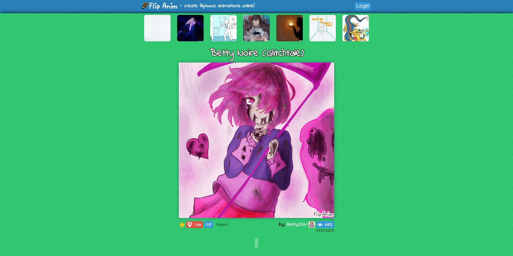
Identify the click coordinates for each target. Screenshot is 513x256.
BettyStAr (301, 224)
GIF (209, 224)
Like (193, 224)
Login (362, 6)
